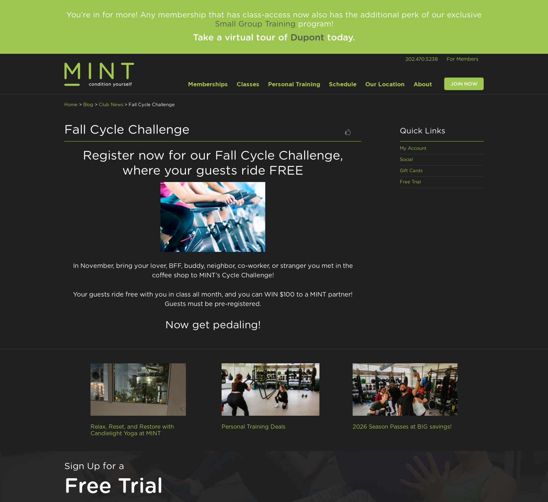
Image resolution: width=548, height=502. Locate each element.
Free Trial (410, 182)
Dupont (307, 37)
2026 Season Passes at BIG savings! (402, 427)
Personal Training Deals (254, 427)
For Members (462, 59)
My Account (413, 148)
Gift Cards (411, 171)
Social (406, 160)
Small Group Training (255, 24)
